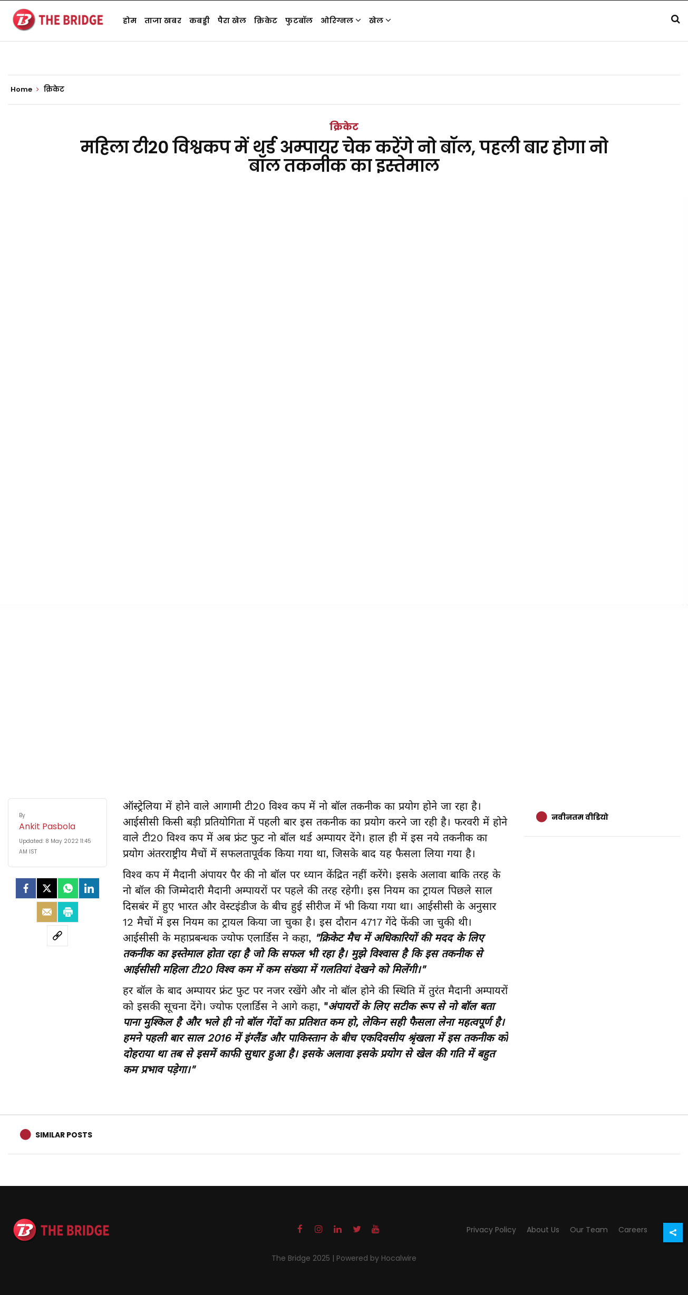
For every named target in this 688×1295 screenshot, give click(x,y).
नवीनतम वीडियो (579, 817)
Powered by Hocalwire (376, 1258)
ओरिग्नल (341, 20)
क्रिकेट (265, 20)
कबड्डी (199, 20)
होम (130, 20)
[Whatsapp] (68, 888)
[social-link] (57, 935)
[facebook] (25, 888)
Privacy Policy (491, 1229)
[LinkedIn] (89, 888)
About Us (543, 1229)
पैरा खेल (232, 20)
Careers (632, 1229)
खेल (380, 20)
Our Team (589, 1229)
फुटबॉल (299, 20)
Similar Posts (63, 1135)
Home (25, 89)
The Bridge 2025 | (304, 1258)
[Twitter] (46, 888)
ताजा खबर (162, 20)
